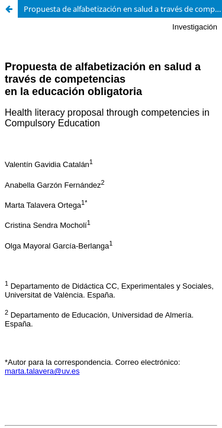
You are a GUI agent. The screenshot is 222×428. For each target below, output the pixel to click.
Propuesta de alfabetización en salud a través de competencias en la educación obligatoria (123, 9)
